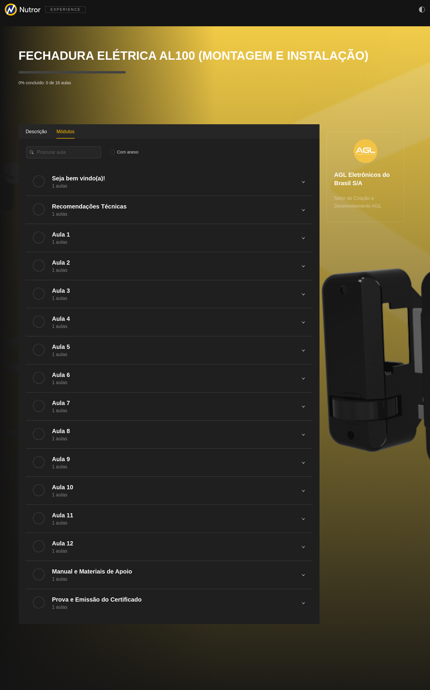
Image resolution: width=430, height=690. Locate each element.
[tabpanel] (169, 381)
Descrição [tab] (36, 131)
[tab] (169, 182)
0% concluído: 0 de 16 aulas (45, 82)
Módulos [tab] (65, 131)
